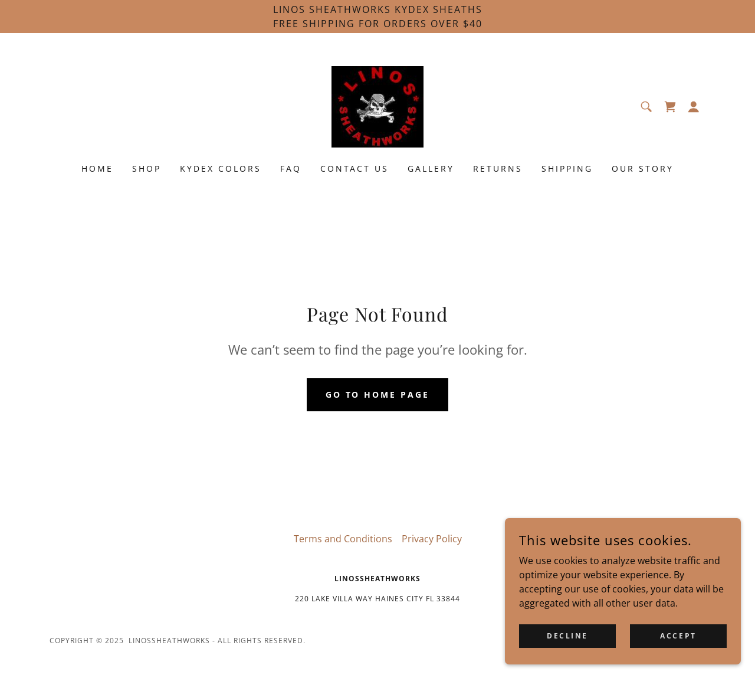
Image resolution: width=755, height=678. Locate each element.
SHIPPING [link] (567, 168)
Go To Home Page (378, 394)
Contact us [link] (354, 168)
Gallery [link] (431, 168)
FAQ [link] (290, 168)
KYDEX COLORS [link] (220, 168)
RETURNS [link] (498, 168)
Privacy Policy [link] (432, 538)
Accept (678, 652)
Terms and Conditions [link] (343, 538)
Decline (567, 652)
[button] (693, 107)
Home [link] (97, 168)
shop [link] (146, 168)
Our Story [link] (643, 168)
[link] (377, 105)
